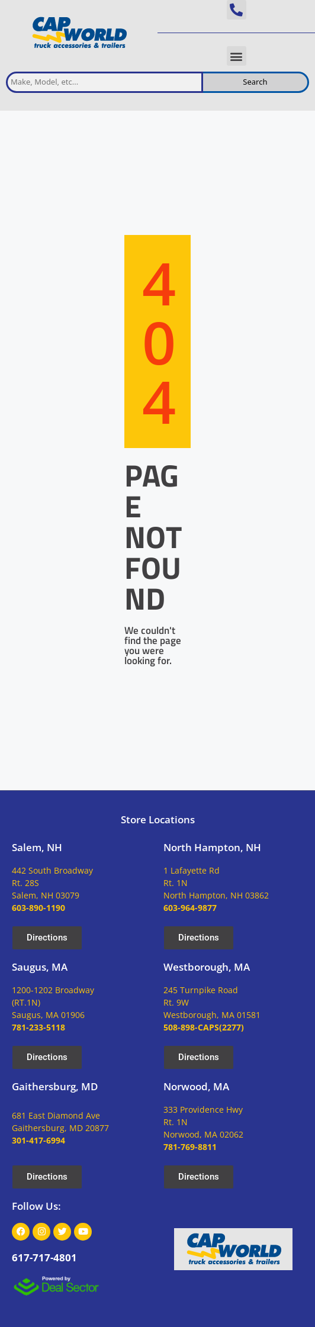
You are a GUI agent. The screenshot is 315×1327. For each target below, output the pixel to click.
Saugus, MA (40, 967)
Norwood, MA (196, 1086)
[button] (236, 10)
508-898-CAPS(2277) (203, 1027)
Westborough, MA (206, 967)
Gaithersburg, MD (55, 1086)
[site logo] (79, 33)
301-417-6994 (38, 1140)
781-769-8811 (190, 1146)
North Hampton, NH (212, 847)
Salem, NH (37, 847)
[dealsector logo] (56, 1285)
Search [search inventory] (255, 81)
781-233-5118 (38, 1027)
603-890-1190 (38, 907)
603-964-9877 (190, 907)
